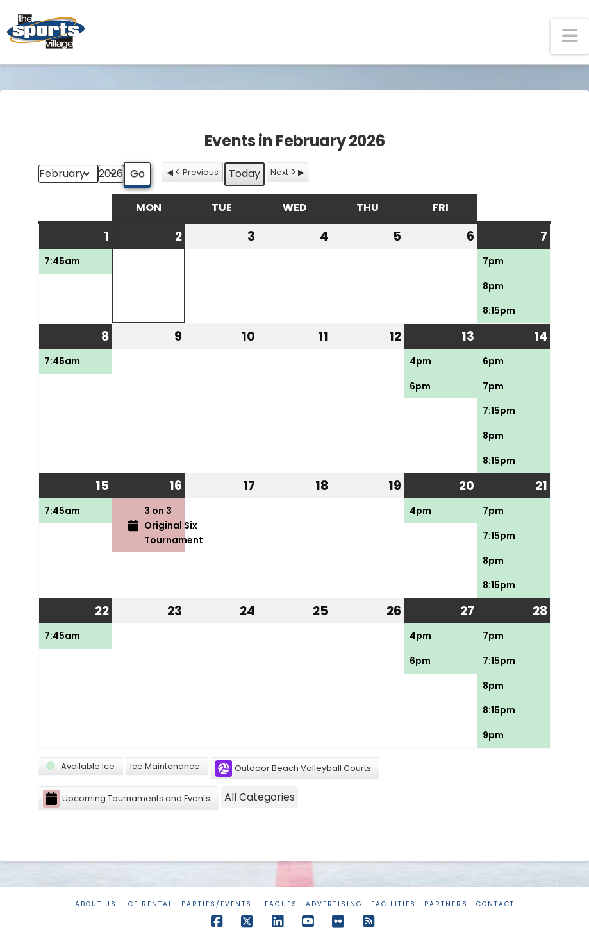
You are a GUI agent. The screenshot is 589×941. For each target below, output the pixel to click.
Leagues (278, 904)
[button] (570, 36)
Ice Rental (149, 904)
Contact (495, 904)
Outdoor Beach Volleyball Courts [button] (293, 768)
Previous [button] (196, 172)
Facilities (393, 904)
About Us (96, 904)
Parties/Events (216, 904)
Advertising (334, 904)
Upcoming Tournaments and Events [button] (126, 799)
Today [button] (244, 173)
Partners (446, 904)
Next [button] (284, 172)
